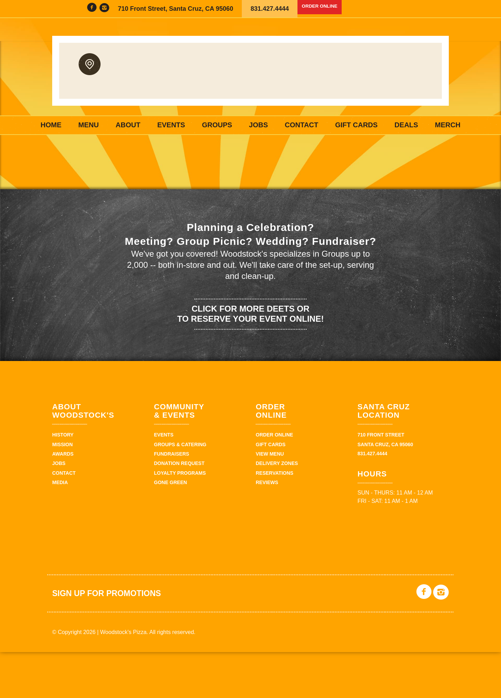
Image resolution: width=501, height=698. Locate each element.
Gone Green (170, 528)
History (62, 480)
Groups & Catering (180, 490)
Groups (217, 125)
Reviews (267, 528)
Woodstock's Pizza (250, 66)
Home (51, 125)
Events (171, 125)
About (128, 125)
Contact (301, 125)
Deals (406, 125)
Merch (447, 125)
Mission (62, 490)
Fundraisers (171, 500)
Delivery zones (277, 509)
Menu (88, 125)
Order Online (326, 8)
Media (60, 528)
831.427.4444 (269, 8)
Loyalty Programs (180, 519)
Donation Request (179, 509)
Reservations (274, 519)
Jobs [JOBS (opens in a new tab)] (258, 125)
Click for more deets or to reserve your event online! (250, 359)
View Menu (270, 500)
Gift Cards (356, 125)
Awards (62, 500)
